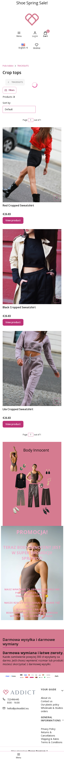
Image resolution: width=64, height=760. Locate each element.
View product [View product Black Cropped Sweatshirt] (13, 322)
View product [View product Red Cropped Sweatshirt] (13, 220)
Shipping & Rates (50, 738)
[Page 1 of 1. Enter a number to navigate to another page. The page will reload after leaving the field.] (30, 120)
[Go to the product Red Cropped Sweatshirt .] (32, 164)
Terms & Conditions (51, 742)
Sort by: (7, 102)
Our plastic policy (50, 704)
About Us (46, 697)
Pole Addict (8, 65)
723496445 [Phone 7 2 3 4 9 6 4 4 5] (13, 699)
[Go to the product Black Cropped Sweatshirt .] (32, 266)
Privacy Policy (48, 728)
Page (25, 120)
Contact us (46, 701)
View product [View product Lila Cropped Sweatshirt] (13, 424)
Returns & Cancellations (48, 734)
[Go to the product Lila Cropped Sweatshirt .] (32, 368)
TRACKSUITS (23, 65)
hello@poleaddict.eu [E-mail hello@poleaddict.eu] (18, 708)
